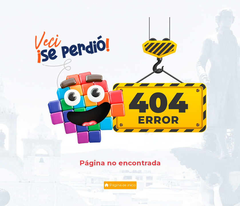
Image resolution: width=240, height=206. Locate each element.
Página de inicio (120, 185)
